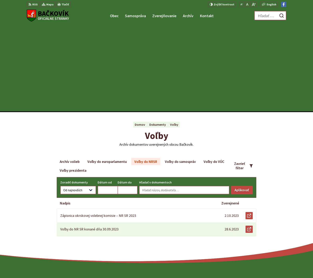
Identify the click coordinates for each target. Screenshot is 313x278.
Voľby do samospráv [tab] (180, 75)
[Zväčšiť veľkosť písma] (253, 4)
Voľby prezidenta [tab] (73, 84)
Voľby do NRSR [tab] (145, 75)
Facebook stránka (262, 245)
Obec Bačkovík (228, 267)
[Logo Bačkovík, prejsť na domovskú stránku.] (48, 16)
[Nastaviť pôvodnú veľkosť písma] (247, 4)
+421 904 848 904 (260, 235)
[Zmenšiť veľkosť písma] (241, 4)
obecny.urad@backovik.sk (267, 240)
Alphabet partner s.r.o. (176, 267)
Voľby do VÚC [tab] (214, 75)
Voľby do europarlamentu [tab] (107, 75)
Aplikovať (244, 104)
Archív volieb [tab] (70, 75)
